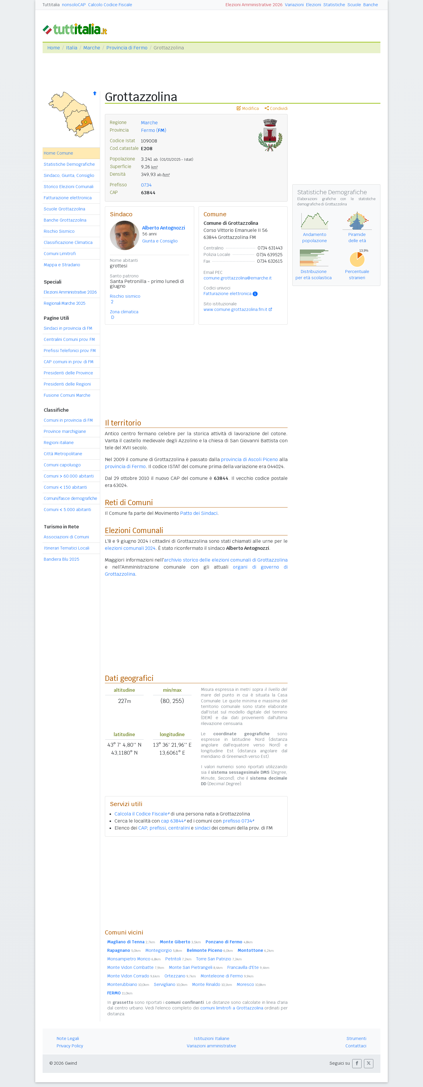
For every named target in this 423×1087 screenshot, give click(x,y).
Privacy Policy (70, 1046)
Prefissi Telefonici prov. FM (70, 350)
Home (53, 48)
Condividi (276, 108)
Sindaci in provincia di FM (68, 328)
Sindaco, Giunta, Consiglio (69, 175)
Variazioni (294, 4)
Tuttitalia (51, 4)
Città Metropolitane (63, 453)
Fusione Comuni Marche (67, 395)
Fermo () (153, 130)
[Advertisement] (196, 882)
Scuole (354, 4)
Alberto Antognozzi (163, 228)
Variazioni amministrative (211, 1046)
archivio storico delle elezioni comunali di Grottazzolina (226, 560)
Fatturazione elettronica (68, 197)
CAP (142, 828)
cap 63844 (173, 821)
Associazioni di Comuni (66, 537)
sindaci (202, 828)
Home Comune (58, 153)
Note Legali (68, 1038)
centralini (179, 828)
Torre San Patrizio (219, 959)
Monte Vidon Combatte (135, 967)
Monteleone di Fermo (227, 976)
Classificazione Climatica (68, 242)
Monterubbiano (128, 984)
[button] (357, 1063)
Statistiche (334, 4)
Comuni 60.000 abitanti (69, 476)
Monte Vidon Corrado (133, 976)
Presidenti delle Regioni (67, 384)
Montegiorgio (163, 950)
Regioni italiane (59, 442)
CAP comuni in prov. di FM (68, 361)
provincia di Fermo (125, 466)
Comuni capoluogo (62, 465)
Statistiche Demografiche (69, 164)
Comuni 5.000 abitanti (67, 509)
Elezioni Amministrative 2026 (254, 4)
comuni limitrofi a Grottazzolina (231, 1008)
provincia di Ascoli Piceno (249, 459)
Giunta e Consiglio (160, 241)
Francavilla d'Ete (248, 967)
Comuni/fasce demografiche (70, 498)
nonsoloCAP (74, 4)
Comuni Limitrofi (60, 253)
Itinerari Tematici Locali (66, 548)
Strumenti (356, 1038)
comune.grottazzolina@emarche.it (238, 278)
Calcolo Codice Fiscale (110, 4)
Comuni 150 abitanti (65, 487)
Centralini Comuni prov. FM (69, 339)
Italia (71, 48)
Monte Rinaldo (212, 984)
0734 (146, 185)
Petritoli (178, 959)
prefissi (158, 828)
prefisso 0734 (238, 821)
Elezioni (313, 4)
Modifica (248, 108)
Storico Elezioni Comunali (68, 186)
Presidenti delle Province (68, 373)
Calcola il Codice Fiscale (142, 814)
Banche (370, 4)
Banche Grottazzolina (65, 220)
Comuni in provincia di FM (68, 420)
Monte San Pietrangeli (196, 967)
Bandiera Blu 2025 (61, 559)
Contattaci (355, 1046)
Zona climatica (124, 311)
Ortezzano (180, 976)
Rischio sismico (125, 296)
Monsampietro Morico (134, 959)
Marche (91, 48)
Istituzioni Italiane (211, 1038)
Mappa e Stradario (62, 264)
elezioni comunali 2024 (130, 548)
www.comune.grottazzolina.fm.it (235, 309)
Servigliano (170, 984)
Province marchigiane (65, 431)
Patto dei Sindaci (198, 513)
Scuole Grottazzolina (64, 209)
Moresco (251, 984)
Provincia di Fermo (126, 48)
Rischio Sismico (59, 231)
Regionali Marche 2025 (64, 303)
